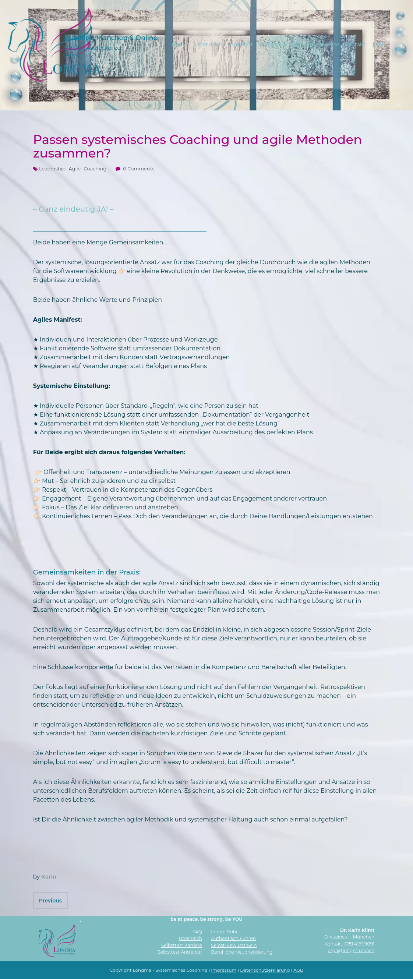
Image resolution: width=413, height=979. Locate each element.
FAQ (197, 931)
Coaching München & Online (110, 37)
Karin (48, 876)
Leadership (52, 169)
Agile (74, 169)
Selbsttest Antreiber (180, 952)
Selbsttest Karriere (181, 945)
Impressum (223, 970)
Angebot (241, 44)
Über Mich (190, 938)
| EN (378, 44)
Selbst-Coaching (279, 44)
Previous (50, 900)
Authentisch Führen (233, 938)
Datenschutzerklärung (265, 970)
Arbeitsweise (323, 44)
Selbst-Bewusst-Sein (234, 945)
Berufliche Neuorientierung (241, 952)
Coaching (95, 169)
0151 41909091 (360, 944)
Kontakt (355, 44)
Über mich (209, 44)
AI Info (80, 920)
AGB (298, 970)
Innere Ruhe (225, 931)
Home (180, 44)
